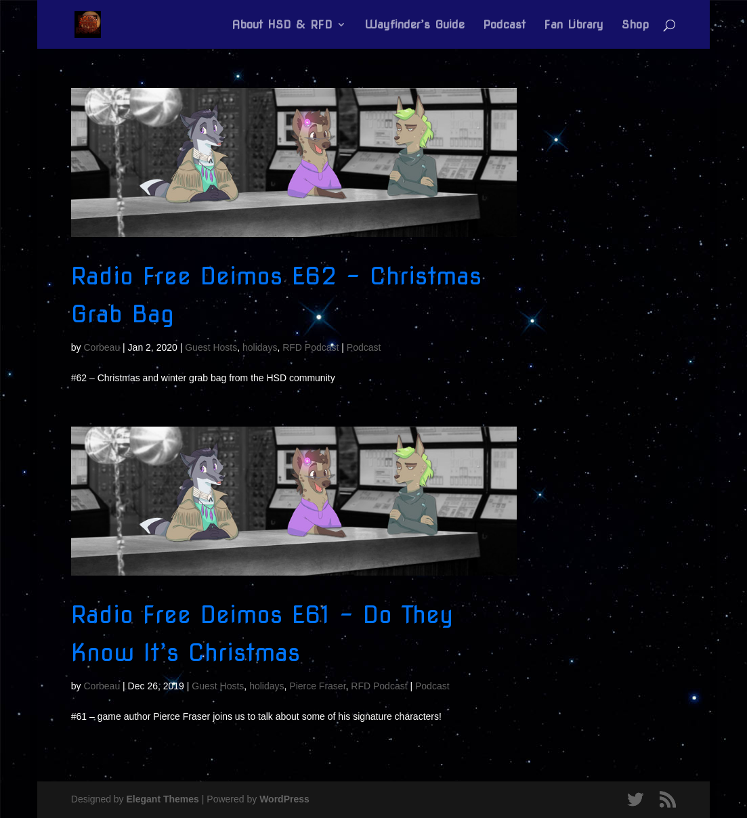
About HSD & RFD (282, 25)
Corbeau (101, 347)
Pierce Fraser (317, 686)
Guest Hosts (211, 347)
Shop (635, 25)
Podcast (504, 25)
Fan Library (573, 25)
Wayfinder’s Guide (414, 25)
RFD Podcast (310, 347)
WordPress (284, 799)
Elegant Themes (163, 799)
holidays (259, 347)
